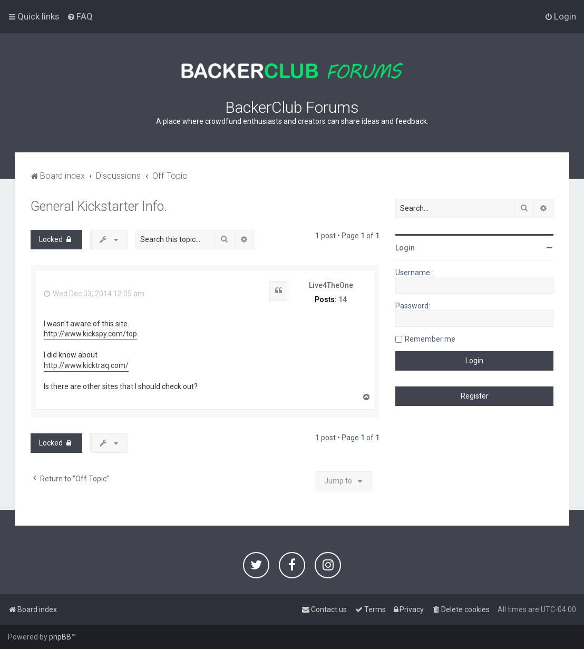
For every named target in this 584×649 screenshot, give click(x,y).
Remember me (430, 339)
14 (342, 299)
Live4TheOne (331, 285)
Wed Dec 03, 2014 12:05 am (94, 293)
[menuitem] (80, 16)
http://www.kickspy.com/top (90, 334)
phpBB (60, 637)
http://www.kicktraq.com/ (86, 365)
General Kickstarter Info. (99, 206)
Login (405, 248)
